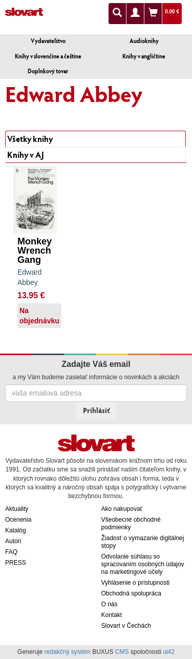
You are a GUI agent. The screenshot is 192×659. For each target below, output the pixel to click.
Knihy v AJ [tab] (25, 154)
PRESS (15, 562)
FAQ (11, 551)
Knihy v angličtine (143, 56)
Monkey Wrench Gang (34, 250)
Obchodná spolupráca (131, 593)
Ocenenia (18, 519)
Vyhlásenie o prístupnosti (135, 582)
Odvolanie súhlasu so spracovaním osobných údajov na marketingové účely (142, 564)
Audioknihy (144, 41)
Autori (13, 541)
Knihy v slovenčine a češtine (48, 56)
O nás (109, 604)
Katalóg (15, 530)
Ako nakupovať (122, 508)
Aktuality (16, 508)
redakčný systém (68, 651)
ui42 (169, 651)
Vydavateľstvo (48, 41)
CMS (122, 651)
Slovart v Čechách (126, 625)
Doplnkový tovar (48, 71)
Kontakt (111, 615)
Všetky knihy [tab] (30, 138)
